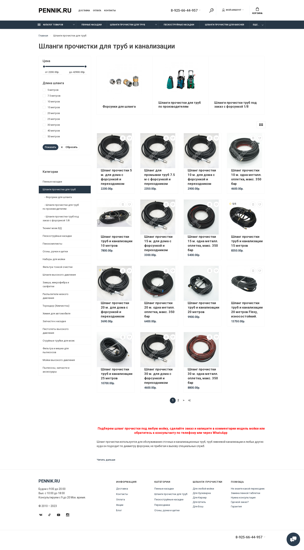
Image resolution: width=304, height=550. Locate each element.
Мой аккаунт (231, 10)
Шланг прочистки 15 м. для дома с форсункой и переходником (158, 243)
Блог (119, 510)
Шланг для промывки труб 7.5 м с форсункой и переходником (159, 177)
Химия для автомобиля (56, 313)
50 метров (51, 136)
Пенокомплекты (52, 243)
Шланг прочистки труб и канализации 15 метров (247, 241)
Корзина (257, 11)
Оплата (97, 10)
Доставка (84, 10)
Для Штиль (199, 502)
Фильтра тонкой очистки (58, 266)
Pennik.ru (49, 481)
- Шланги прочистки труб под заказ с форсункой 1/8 (61, 218)
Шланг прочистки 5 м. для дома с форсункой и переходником (116, 177)
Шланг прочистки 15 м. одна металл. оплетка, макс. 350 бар (203, 243)
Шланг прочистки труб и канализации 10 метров (116, 241)
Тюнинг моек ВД (52, 228)
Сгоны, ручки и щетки (55, 251)
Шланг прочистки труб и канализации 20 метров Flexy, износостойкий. (247, 309)
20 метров (51, 113)
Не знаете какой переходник (248, 488)
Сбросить (69, 147)
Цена (46, 61)
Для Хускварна (202, 493)
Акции (119, 504)
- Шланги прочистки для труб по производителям (61, 206)
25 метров (51, 119)
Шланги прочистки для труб (127, 24)
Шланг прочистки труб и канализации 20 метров (203, 307)
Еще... (256, 24)
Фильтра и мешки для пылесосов (56, 350)
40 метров (51, 130)
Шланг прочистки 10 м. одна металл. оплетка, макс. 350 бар (246, 177)
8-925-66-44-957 (184, 10)
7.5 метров (51, 95)
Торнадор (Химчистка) (56, 305)
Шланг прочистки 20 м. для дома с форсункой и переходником (115, 309)
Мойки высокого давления (59, 360)
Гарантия (236, 506)
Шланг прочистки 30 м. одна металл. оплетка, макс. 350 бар (203, 376)
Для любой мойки (203, 488)
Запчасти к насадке (54, 321)
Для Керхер (200, 497)
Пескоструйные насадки (179, 24)
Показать (50, 147)
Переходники (162, 504)
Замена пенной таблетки (245, 493)
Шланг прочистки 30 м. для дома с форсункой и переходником (158, 376)
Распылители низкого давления (55, 296)
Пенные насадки (91, 24)
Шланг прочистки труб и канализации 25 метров (116, 373)
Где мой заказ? (240, 502)
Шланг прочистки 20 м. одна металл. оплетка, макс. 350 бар (159, 309)
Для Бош (198, 506)
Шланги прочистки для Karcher (224, 24)
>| (189, 400)
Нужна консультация (243, 497)
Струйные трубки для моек (59, 340)
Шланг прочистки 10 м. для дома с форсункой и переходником (202, 177)
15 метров (51, 107)
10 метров (51, 101)
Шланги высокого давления (59, 274)
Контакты (110, 10)
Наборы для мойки (54, 259)
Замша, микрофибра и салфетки (56, 284)
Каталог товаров (50, 24)
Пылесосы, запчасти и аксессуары (56, 369)
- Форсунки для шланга (57, 197)
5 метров (51, 89)
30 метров (51, 124)
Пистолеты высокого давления (56, 331)
